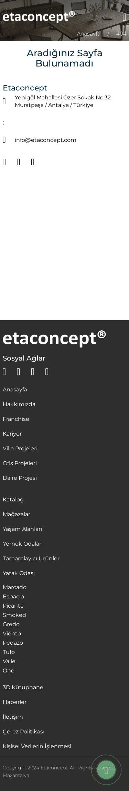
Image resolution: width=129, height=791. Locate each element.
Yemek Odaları (23, 543)
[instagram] (32, 372)
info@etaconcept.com (45, 140)
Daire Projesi (20, 478)
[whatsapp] (4, 372)
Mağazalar (16, 514)
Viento (12, 633)
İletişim (13, 717)
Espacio (13, 596)
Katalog (13, 499)
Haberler (14, 702)
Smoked (14, 615)
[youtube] (47, 372)
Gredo (11, 624)
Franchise (16, 419)
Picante (13, 606)
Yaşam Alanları (22, 529)
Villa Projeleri (20, 448)
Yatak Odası (19, 573)
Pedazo (13, 643)
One (8, 670)
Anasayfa (15, 389)
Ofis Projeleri (20, 463)
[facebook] (18, 372)
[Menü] (125, 17)
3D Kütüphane (23, 687)
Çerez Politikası (23, 731)
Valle (9, 661)
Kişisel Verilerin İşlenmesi (37, 746)
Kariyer (12, 433)
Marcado (14, 587)
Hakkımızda (19, 404)
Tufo (9, 652)
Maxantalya (16, 775)
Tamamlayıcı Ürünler (31, 558)
